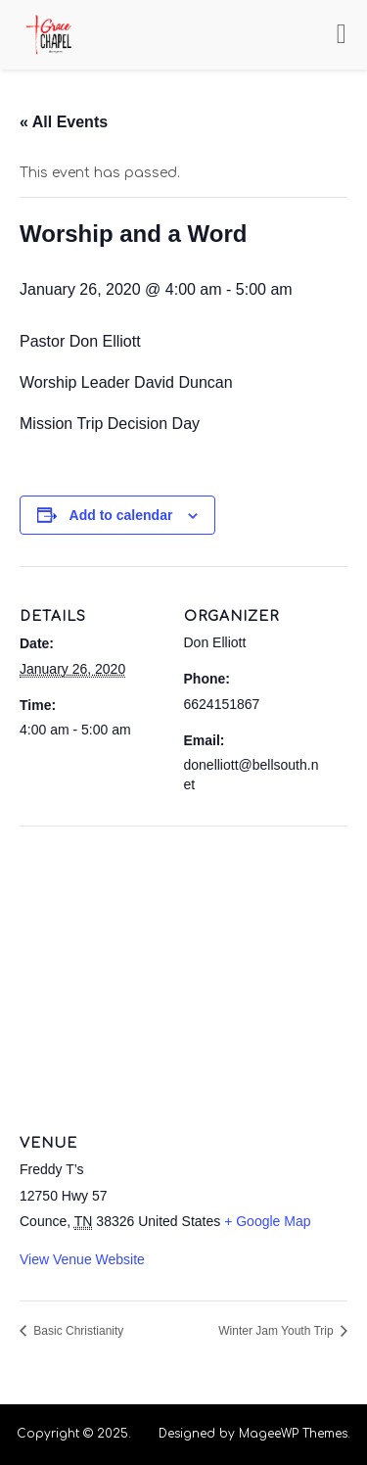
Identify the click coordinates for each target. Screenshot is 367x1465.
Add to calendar (121, 515)
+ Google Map (267, 1221)
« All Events (64, 122)
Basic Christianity (76, 1331)
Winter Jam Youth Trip (277, 1331)
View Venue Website (82, 1259)
